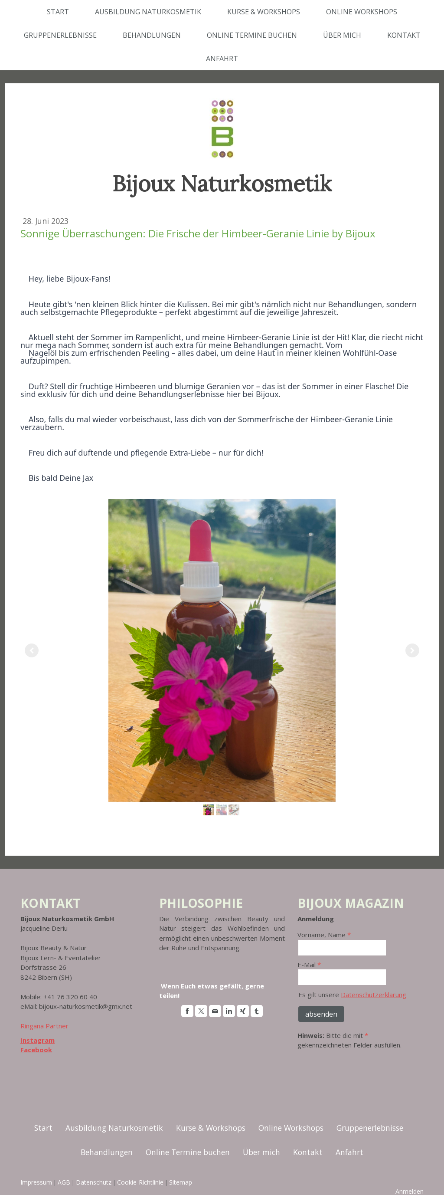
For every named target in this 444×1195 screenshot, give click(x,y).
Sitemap (180, 1182)
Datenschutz (93, 1182)
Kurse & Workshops (263, 11)
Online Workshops (361, 11)
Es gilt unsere (352, 994)
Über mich (342, 35)
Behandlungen (152, 35)
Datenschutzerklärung (373, 994)
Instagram (37, 1040)
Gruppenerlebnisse (60, 35)
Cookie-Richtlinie (140, 1182)
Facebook (36, 1049)
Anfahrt (222, 58)
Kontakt (404, 35)
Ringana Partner (44, 1025)
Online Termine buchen (252, 35)
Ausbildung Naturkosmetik (148, 11)
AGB (64, 1182)
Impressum (36, 1182)
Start (58, 11)
